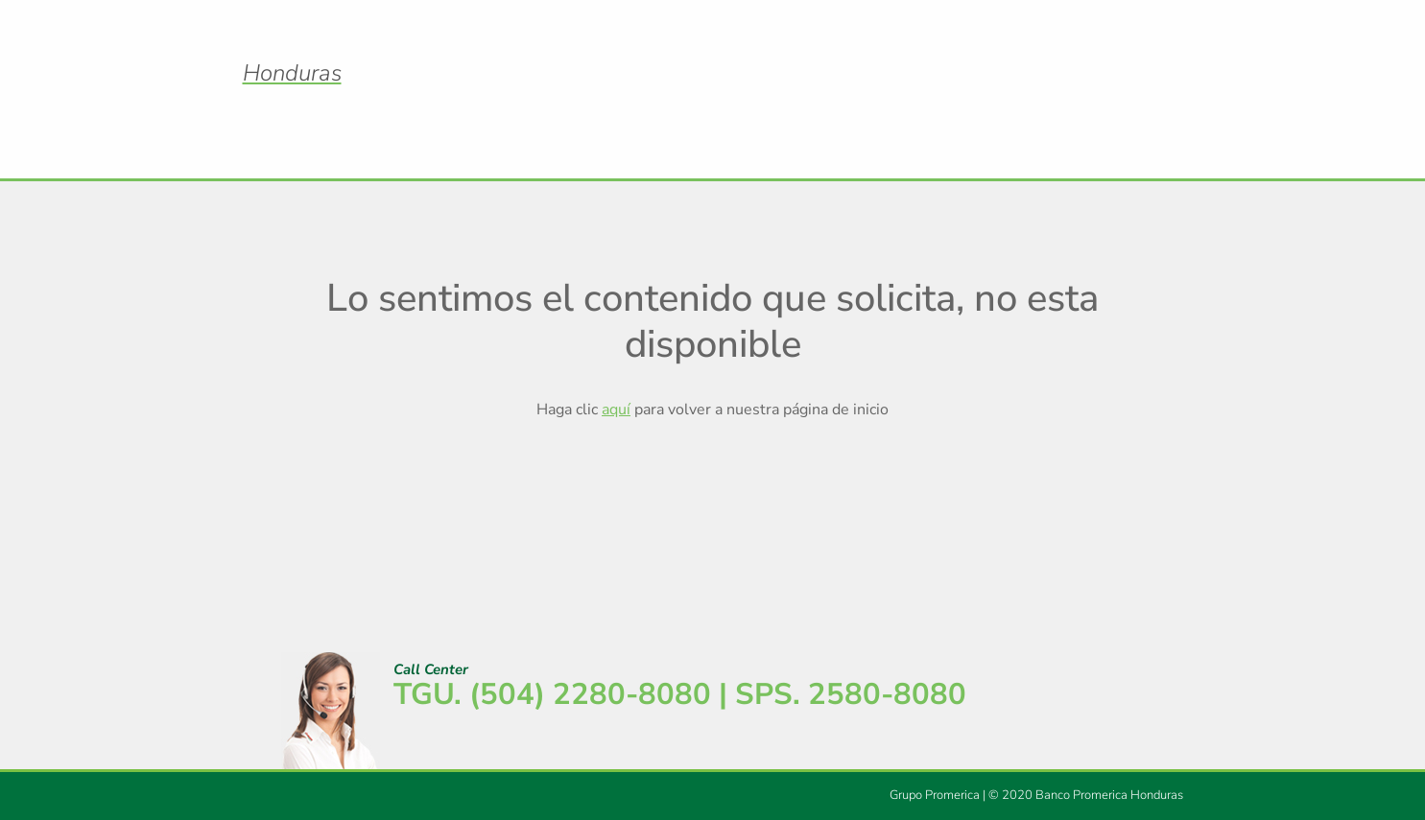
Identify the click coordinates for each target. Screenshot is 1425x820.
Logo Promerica (713, 56)
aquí (616, 409)
